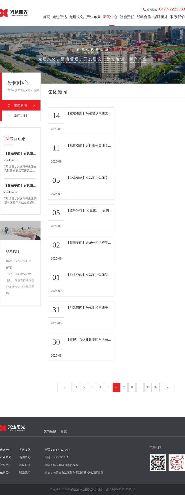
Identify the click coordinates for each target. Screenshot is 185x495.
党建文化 (76, 17)
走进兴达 (60, 17)
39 (156, 387)
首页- (11, 90)
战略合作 (144, 17)
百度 (63, 431)
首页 (46, 17)
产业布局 (93, 17)
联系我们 (177, 17)
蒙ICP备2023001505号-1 (120, 489)
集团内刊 (20, 116)
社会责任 (127, 17)
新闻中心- (21, 90)
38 (148, 387)
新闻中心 (110, 17)
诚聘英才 (161, 17)
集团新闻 (33, 90)
